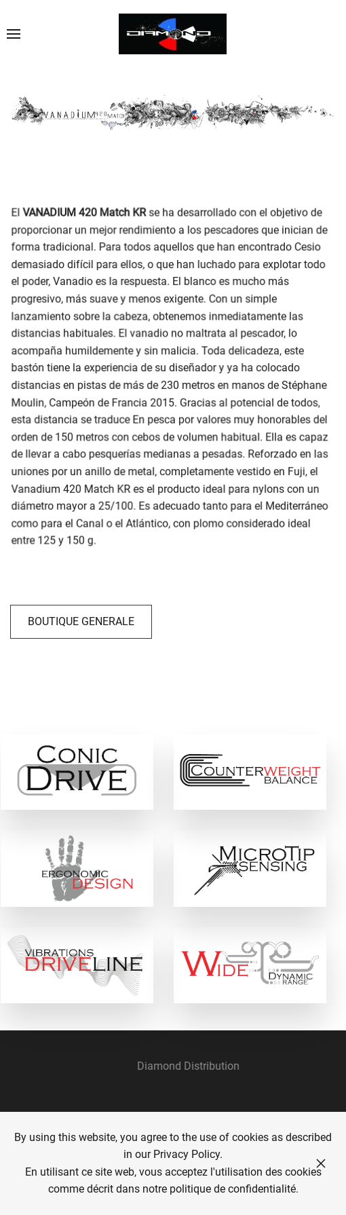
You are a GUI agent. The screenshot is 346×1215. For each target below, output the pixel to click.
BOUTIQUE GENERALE (81, 621)
